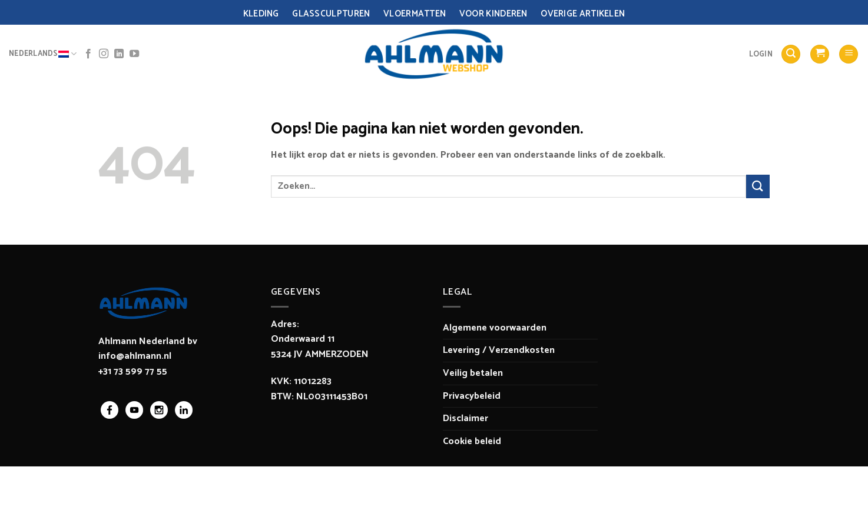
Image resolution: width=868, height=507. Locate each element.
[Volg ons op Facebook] (88, 54)
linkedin (184, 410)
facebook (109, 410)
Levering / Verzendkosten (499, 350)
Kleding (261, 13)
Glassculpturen (331, 13)
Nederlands (43, 54)
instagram (159, 410)
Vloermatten (414, 13)
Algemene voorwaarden (494, 328)
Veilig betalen (473, 373)
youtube (134, 410)
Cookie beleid (472, 441)
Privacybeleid (472, 396)
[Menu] (848, 54)
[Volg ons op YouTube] (134, 54)
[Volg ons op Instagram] (103, 54)
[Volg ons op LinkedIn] (119, 54)
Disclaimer (465, 418)
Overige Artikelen (583, 13)
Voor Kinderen (493, 13)
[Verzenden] (758, 186)
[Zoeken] (790, 54)
